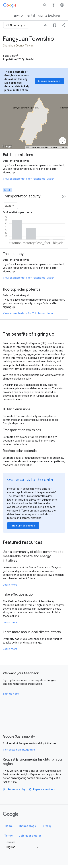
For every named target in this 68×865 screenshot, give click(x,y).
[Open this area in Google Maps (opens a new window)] (7, 146)
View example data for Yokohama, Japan (29, 178)
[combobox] (18, 25)
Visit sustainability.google (19, 749)
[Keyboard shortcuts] (27, 147)
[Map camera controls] (62, 140)
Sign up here (11, 693)
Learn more (10, 584)
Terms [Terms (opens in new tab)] (64, 147)
